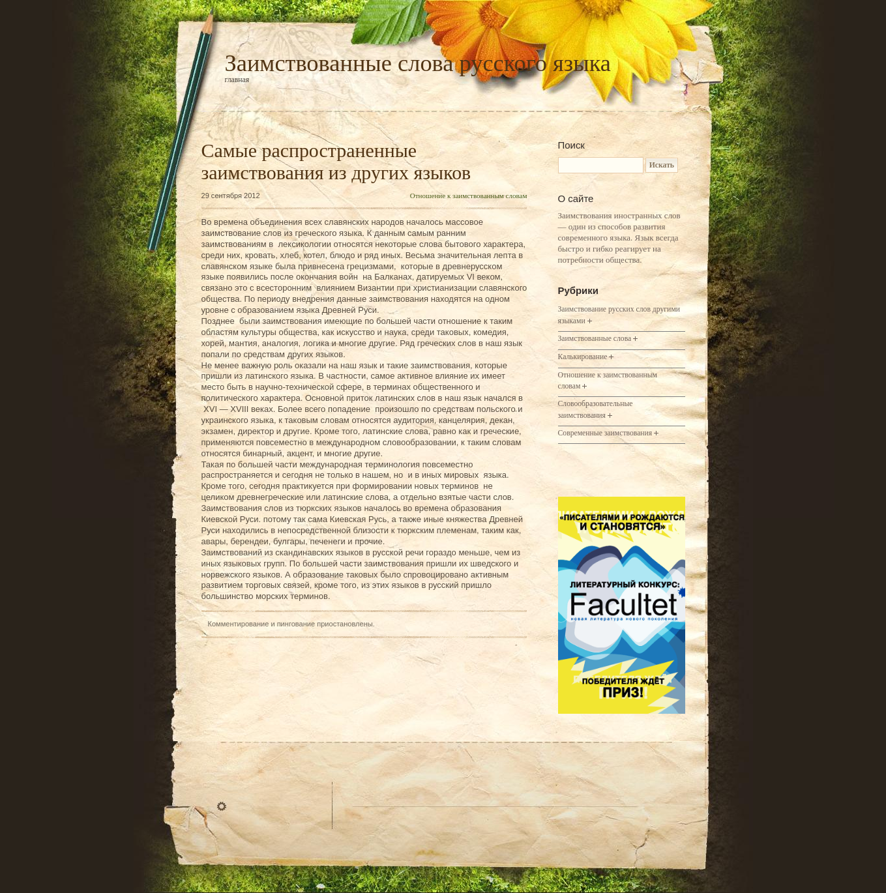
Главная (237, 80)
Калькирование (583, 357)
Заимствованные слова (595, 338)
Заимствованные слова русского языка (418, 63)
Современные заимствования (605, 433)
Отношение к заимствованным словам (468, 195)
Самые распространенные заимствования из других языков (336, 161)
